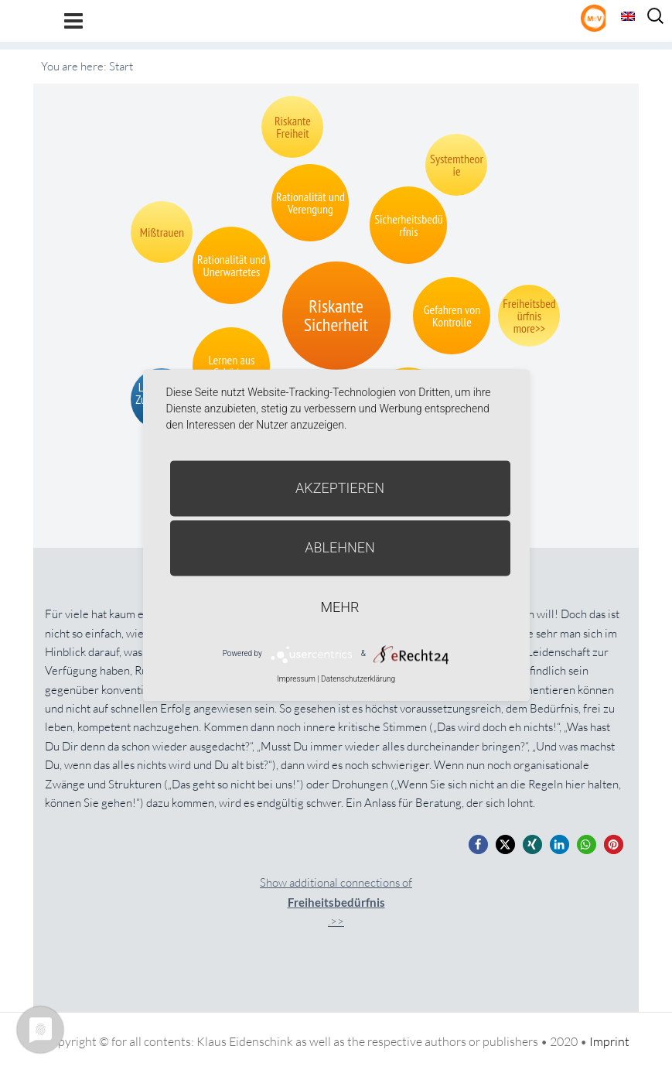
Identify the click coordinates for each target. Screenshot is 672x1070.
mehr (340, 607)
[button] (478, 844)
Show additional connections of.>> (336, 901)
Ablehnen (340, 547)
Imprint (609, 1041)
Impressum (296, 679)
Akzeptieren (339, 488)
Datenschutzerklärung (358, 679)
